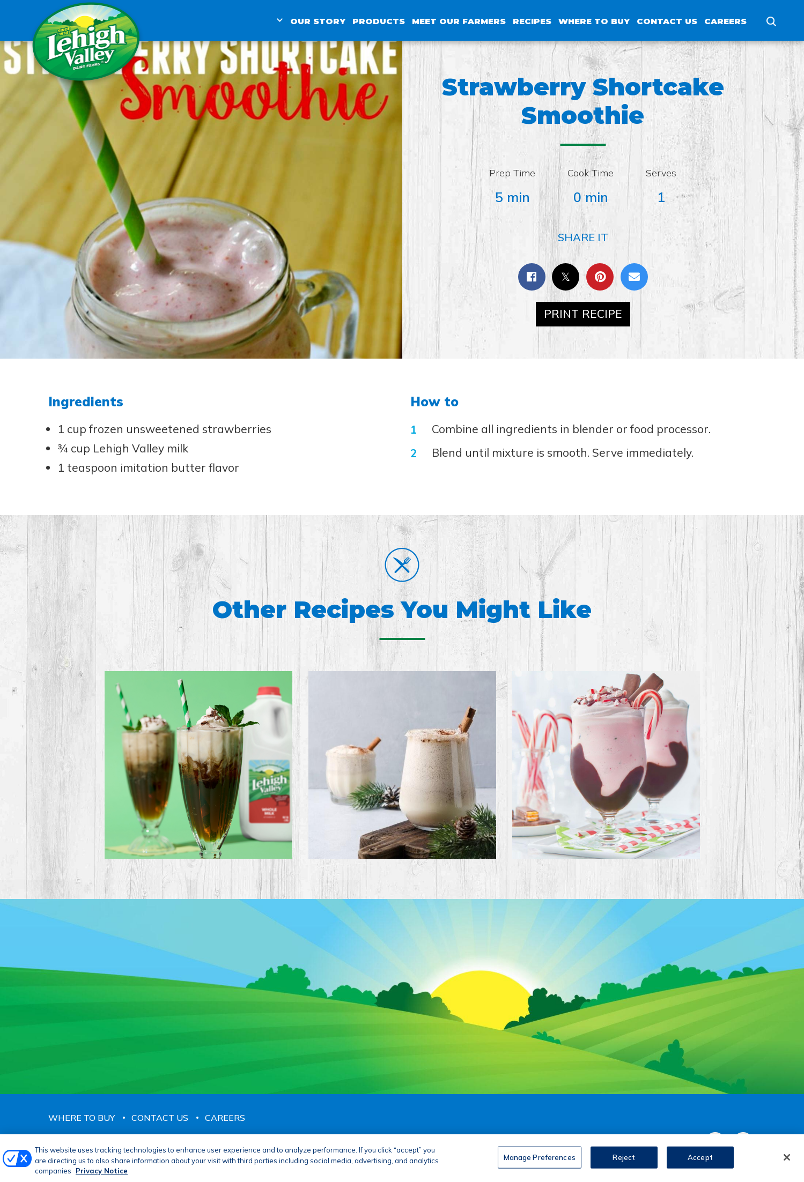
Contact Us (667, 21)
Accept (700, 1163)
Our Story (317, 21)
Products (378, 21)
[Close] (787, 1163)
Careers (725, 21)
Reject (624, 1163)
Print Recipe (583, 314)
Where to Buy (594, 21)
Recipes (532, 21)
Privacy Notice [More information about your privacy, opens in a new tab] (102, 1177)
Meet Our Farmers (459, 21)
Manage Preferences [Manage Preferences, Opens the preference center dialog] (540, 1163)
